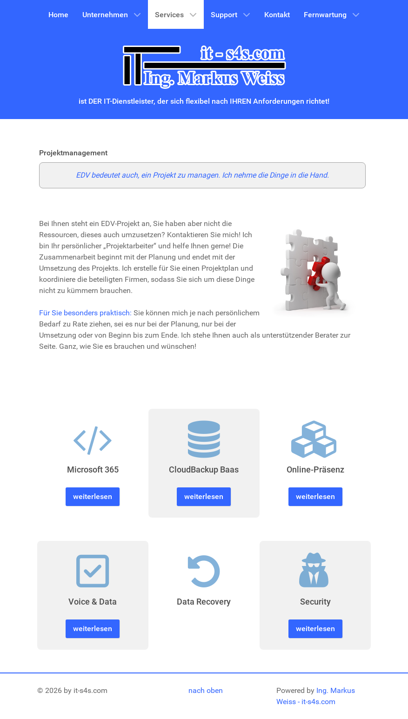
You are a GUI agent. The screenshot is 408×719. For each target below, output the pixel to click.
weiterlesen (92, 496)
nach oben (205, 690)
